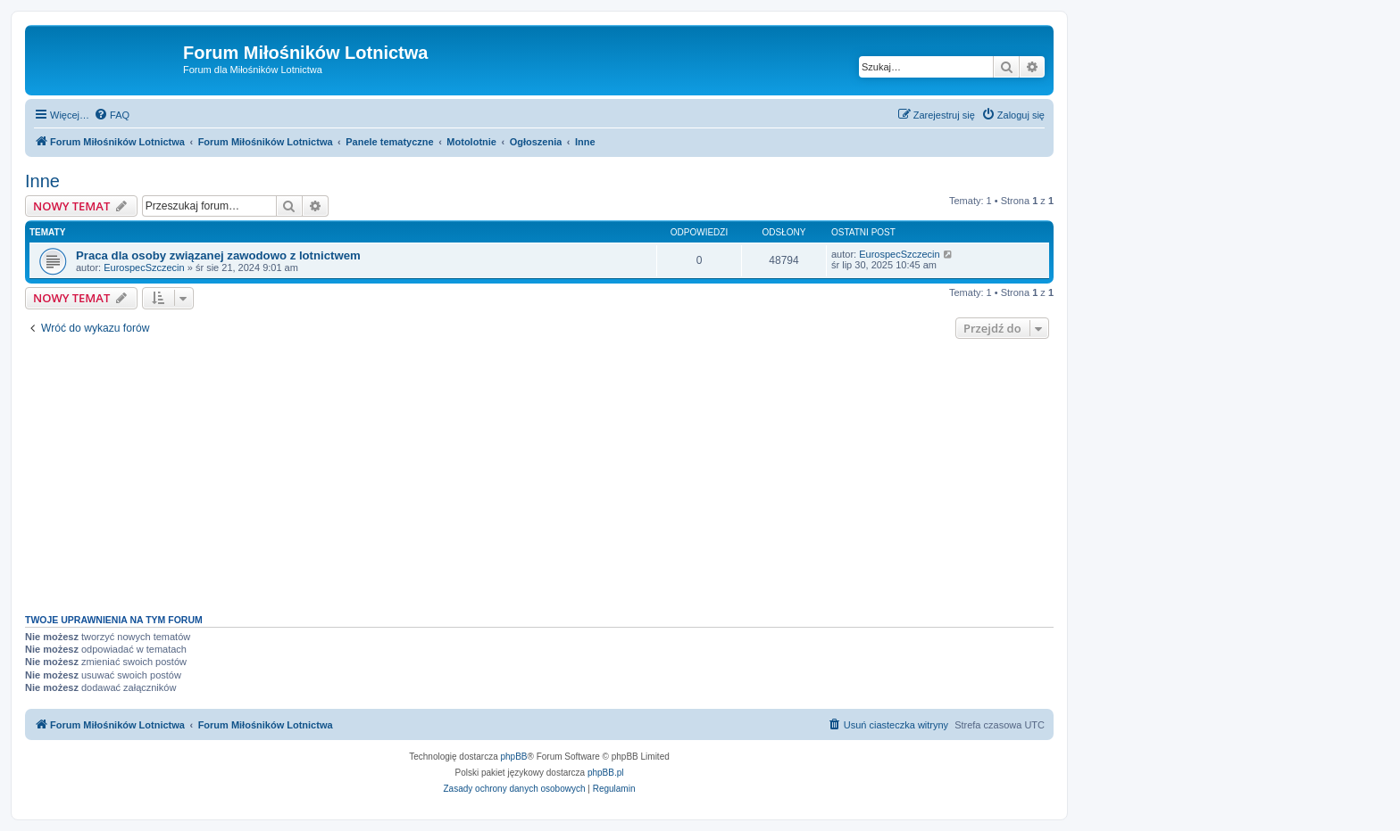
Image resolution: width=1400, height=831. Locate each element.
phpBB (514, 756)
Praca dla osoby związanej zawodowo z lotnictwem (218, 255)
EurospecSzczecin (144, 267)
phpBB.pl (606, 773)
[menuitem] (111, 115)
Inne (42, 181)
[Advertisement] (539, 472)
